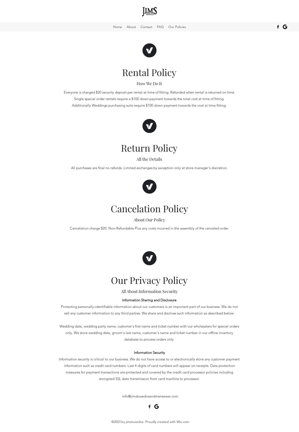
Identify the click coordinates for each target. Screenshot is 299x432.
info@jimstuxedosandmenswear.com (150, 396)
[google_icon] (285, 26)
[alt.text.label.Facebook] (278, 26)
